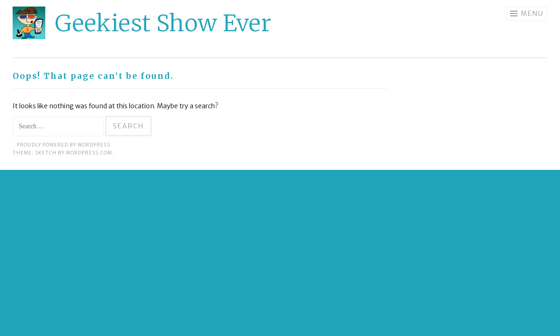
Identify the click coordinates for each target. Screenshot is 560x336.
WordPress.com (89, 153)
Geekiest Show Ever (163, 23)
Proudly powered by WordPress (63, 145)
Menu (532, 13)
